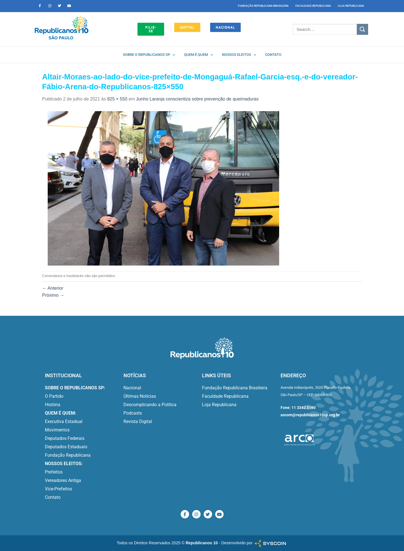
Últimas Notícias (139, 396)
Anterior (52, 288)
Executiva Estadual (63, 421)
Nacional (132, 387)
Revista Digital (137, 421)
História (52, 404)
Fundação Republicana (68, 455)
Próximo (53, 295)
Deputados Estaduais (66, 446)
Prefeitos (54, 472)
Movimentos (57, 430)
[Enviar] (362, 29)
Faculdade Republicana (313, 5)
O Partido (54, 396)
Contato (273, 54)
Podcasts (132, 413)
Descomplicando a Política (149, 404)
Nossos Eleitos (239, 55)
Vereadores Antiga (63, 480)
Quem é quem (198, 55)
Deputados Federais (64, 438)
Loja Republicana (351, 5)
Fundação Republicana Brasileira (263, 5)
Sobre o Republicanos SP (149, 55)
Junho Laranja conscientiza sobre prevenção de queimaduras (197, 99)
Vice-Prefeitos (58, 488)
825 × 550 (117, 99)
